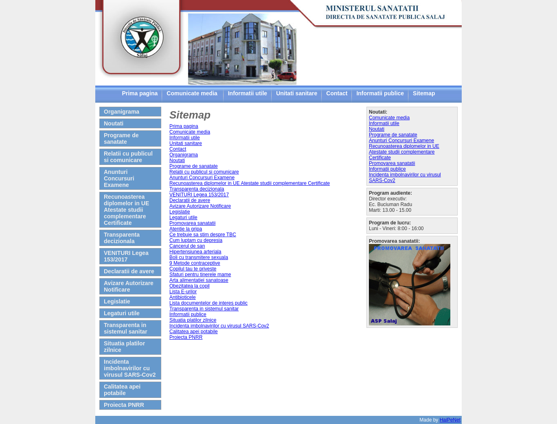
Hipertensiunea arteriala (195, 252)
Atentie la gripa (185, 229)
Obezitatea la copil (189, 286)
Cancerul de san (187, 246)
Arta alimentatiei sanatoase (198, 280)
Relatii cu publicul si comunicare (128, 156)
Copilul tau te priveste (192, 269)
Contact (336, 93)
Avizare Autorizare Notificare (129, 286)
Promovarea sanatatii (192, 223)
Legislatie (117, 301)
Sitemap (424, 93)
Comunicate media (193, 93)
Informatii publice (380, 93)
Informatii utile (247, 93)
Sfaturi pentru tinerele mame (200, 274)
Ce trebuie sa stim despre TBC (202, 234)
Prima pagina (140, 93)
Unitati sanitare (296, 93)
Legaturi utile (122, 313)
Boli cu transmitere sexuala (198, 257)
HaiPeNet (450, 420)
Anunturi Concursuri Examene (119, 178)
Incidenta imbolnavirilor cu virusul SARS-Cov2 (130, 368)
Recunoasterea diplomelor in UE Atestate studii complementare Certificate (126, 209)
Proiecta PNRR (124, 405)
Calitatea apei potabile (122, 389)
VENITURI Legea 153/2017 (126, 256)
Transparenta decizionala (122, 237)
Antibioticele (182, 297)
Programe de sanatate (121, 138)
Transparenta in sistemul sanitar (125, 328)
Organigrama (121, 111)
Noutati (113, 123)
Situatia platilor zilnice (124, 346)
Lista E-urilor (183, 291)
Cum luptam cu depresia (195, 240)
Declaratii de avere (129, 271)
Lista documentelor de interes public (208, 303)
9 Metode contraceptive (194, 263)
